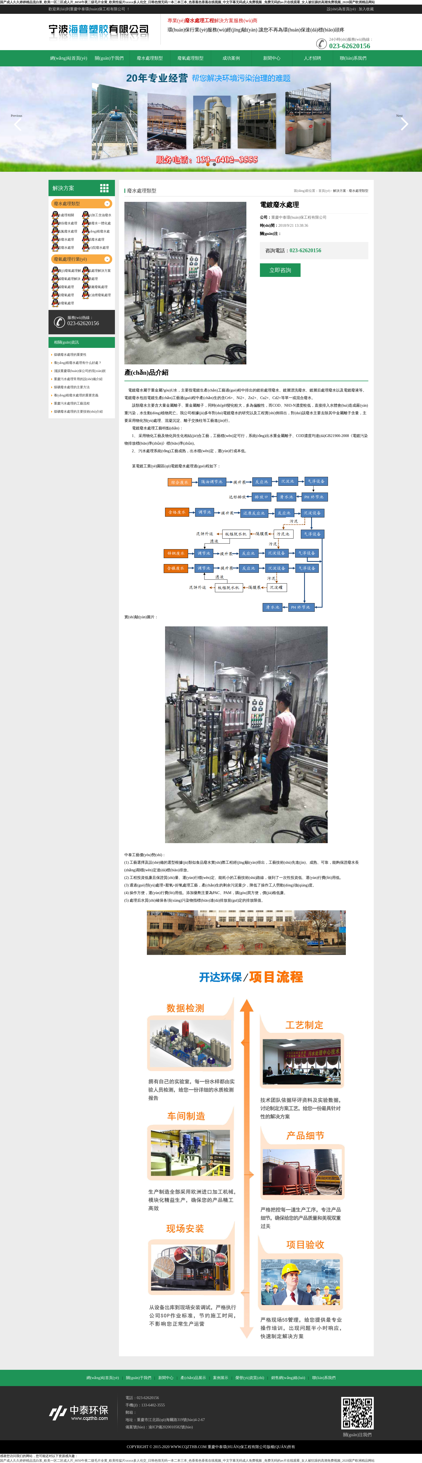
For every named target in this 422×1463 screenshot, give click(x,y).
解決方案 (339, 191)
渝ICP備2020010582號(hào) (171, 1427)
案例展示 (220, 1378)
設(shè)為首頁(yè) (341, 9)
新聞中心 (165, 1378)
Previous (16, 116)
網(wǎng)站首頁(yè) (102, 1378)
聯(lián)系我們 (324, 1378)
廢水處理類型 (358, 191)
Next (399, 116)
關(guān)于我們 (138, 1378)
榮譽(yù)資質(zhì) (250, 1378)
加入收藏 (366, 9)
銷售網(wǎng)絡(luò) (288, 1378)
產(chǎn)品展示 (193, 1378)
